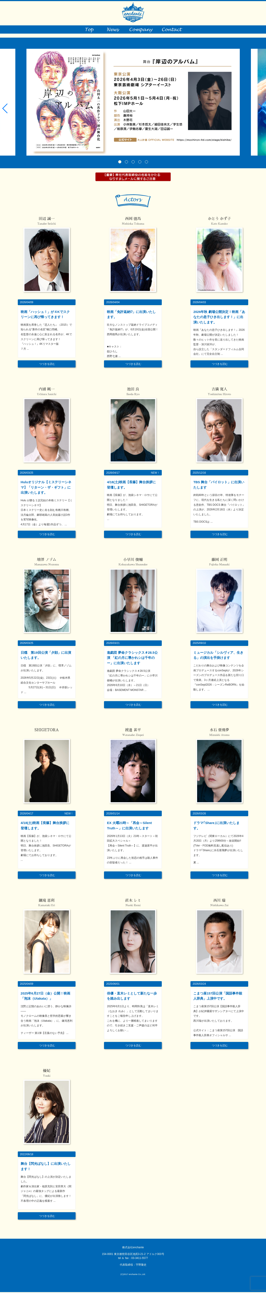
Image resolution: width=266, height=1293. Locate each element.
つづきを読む (47, 364)
